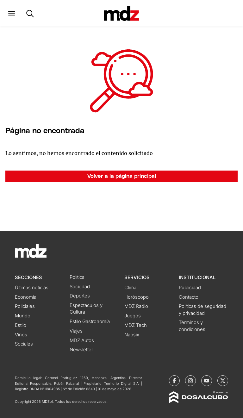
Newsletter (81, 349)
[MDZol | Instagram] (190, 381)
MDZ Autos (82, 340)
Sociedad (80, 287)
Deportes (80, 296)
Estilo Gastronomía (90, 321)
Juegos (132, 316)
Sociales (24, 344)
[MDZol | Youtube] (207, 381)
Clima (130, 287)
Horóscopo (136, 297)
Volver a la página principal (121, 176)
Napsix (131, 335)
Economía (25, 297)
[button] (11, 13)
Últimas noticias (31, 287)
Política (77, 277)
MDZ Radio (136, 306)
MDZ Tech (135, 325)
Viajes (76, 331)
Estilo (20, 325)
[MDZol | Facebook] (174, 381)
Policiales (25, 306)
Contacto (188, 297)
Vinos (21, 335)
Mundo (22, 316)
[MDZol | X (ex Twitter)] (223, 381)
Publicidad (190, 287)
